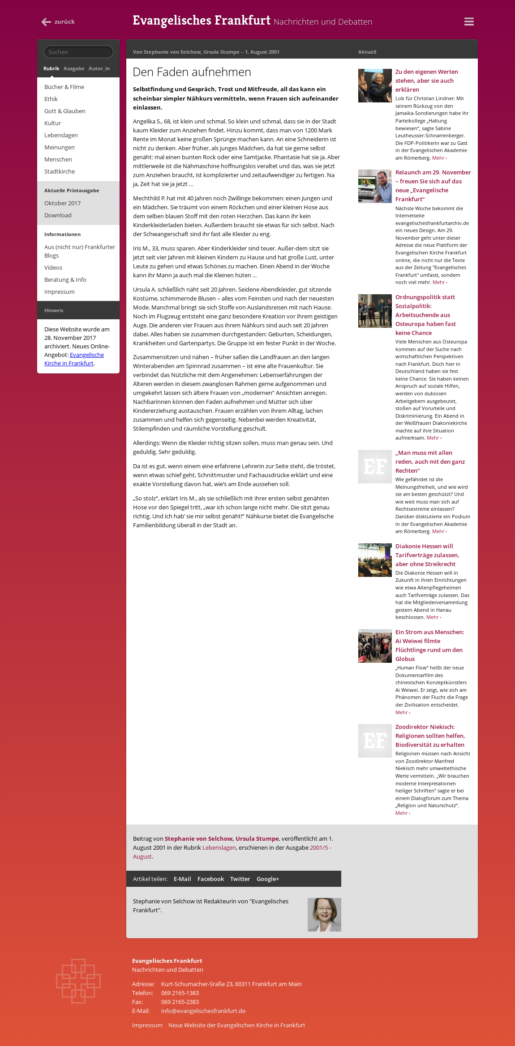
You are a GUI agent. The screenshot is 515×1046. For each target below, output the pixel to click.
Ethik (51, 99)
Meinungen (59, 147)
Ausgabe (74, 68)
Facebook (210, 879)
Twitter (240, 879)
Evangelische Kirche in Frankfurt (74, 359)
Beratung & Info (65, 279)
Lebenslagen (61, 135)
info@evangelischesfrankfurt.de (203, 1011)
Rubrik (51, 68)
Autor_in (99, 68)
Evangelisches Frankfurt (253, 20)
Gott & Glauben (65, 111)
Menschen (58, 159)
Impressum (59, 292)
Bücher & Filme (64, 87)
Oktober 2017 (62, 203)
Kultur (52, 123)
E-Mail (182, 879)
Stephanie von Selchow (172, 51)
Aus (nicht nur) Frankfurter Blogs (79, 251)
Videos (53, 267)
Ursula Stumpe (221, 51)
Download (58, 215)
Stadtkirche (59, 171)
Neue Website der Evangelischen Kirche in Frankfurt (236, 1025)
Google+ (268, 879)
